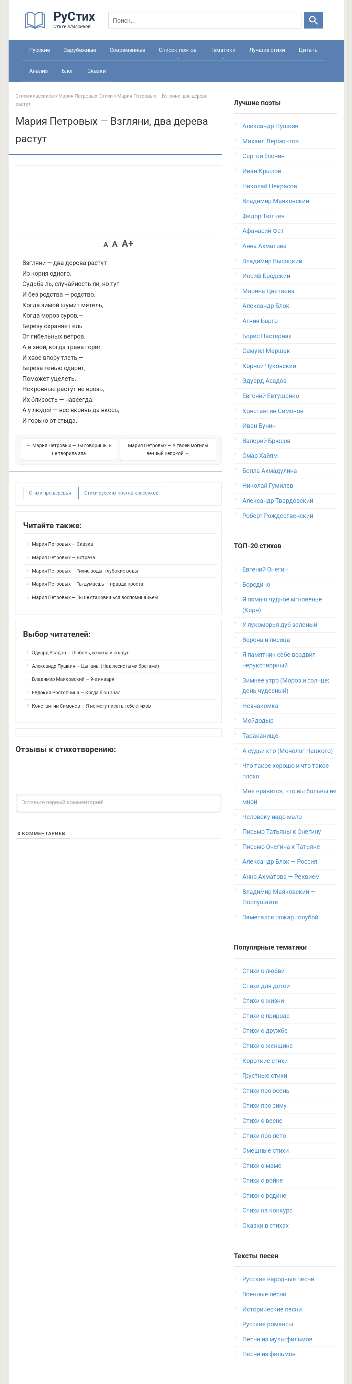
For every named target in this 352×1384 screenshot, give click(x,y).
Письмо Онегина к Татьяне (281, 846)
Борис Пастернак (267, 336)
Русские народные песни (278, 1279)
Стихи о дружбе (265, 1030)
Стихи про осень (265, 1090)
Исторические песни (272, 1309)
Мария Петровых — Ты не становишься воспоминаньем (95, 597)
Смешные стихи (265, 1150)
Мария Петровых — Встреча (63, 557)
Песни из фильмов (269, 1354)
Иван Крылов (261, 171)
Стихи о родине (264, 1195)
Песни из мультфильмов (277, 1339)
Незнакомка (260, 705)
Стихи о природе (266, 1015)
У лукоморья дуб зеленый (279, 624)
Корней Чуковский (269, 365)
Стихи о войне (262, 1180)
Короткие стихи (265, 1060)
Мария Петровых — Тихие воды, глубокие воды (85, 571)
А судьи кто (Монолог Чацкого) (287, 750)
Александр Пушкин (270, 126)
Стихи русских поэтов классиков (121, 493)
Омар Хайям (260, 455)
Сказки (96, 71)
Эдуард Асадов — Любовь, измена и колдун (81, 652)
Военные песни (264, 1294)
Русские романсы (267, 1324)
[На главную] (61, 27)
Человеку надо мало (272, 816)
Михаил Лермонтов (270, 141)
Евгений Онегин (265, 569)
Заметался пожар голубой (280, 917)
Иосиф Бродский (266, 275)
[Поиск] (204, 20)
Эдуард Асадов (264, 380)
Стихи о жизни (263, 1000)
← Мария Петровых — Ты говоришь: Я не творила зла (69, 449)
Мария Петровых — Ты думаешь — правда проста (87, 584)
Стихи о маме (262, 1165)
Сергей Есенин (263, 155)
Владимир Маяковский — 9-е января (73, 679)
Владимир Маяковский (275, 200)
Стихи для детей (266, 985)
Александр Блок (265, 305)
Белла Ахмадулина (269, 470)
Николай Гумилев (267, 485)
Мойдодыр (258, 720)
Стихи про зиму (264, 1105)
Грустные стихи (264, 1075)
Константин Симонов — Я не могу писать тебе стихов (91, 706)
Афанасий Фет (263, 230)
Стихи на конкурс (267, 1210)
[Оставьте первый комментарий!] (118, 803)
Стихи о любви (263, 970)
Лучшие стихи (267, 50)
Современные (127, 50)
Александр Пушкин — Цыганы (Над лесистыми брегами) (95, 666)
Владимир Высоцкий (272, 261)
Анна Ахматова (264, 246)
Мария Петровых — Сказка (62, 544)
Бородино (256, 584)
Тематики (222, 50)
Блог (68, 71)
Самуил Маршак (266, 350)
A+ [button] (127, 243)
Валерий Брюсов (266, 440)
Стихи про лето (264, 1135)
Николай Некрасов (269, 186)
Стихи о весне (262, 1120)
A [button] (105, 244)
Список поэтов (178, 50)
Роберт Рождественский (277, 515)
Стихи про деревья (50, 493)
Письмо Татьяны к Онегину (281, 831)
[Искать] (313, 20)
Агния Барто (260, 320)
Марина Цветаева (268, 291)
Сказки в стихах (265, 1225)
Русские (39, 50)
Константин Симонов (273, 410)
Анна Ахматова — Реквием (281, 876)
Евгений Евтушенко (270, 395)
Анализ (38, 71)
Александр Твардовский (277, 500)
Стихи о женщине (267, 1045)
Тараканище (260, 735)
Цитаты (309, 50)
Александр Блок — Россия (279, 861)
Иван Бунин (259, 425)
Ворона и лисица (266, 639)
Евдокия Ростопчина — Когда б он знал (76, 692)
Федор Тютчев (263, 216)
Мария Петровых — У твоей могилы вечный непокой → (168, 449)
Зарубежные (80, 50)
